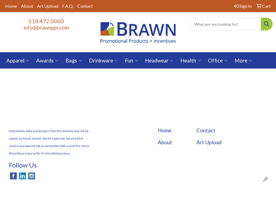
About (27, 6)
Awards (47, 60)
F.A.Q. (67, 6)
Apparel (17, 60)
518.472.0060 (46, 21)
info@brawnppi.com (46, 28)
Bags (73, 60)
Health (190, 60)
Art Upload (47, 6)
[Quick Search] (224, 24)
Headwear (159, 60)
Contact (85, 6)
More (243, 60)
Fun (131, 60)
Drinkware (103, 60)
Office (217, 60)
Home (11, 6)
